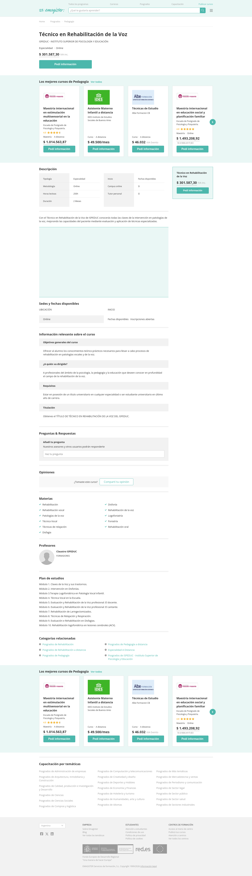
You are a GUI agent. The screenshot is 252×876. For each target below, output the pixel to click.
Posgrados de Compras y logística (57, 806)
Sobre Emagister (90, 829)
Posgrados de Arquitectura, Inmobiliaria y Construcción (62, 778)
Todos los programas (78, 4)
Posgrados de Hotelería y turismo (116, 793)
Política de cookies (134, 838)
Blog (85, 832)
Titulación (49, 407)
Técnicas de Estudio (145, 108)
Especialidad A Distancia (121, 649)
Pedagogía (69, 21)
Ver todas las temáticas (93, 835)
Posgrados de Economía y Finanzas (117, 788)
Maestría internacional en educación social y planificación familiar (192, 112)
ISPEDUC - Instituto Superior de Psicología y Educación (73, 41)
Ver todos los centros (179, 838)
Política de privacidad (136, 835)
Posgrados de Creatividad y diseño (117, 776)
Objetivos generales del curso (60, 342)
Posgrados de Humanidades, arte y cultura (121, 799)
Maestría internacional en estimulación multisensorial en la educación (58, 114)
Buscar (202, 10)
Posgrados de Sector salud (170, 799)
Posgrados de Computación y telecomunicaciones (125, 771)
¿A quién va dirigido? (55, 364)
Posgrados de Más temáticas (172, 771)
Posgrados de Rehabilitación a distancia (64, 649)
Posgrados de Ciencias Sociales (56, 800)
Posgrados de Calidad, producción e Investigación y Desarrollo (66, 787)
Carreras (114, 4)
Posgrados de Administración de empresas (62, 771)
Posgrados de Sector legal (170, 788)
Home (42, 21)
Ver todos (96, 81)
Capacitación (177, 4)
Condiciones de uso (135, 832)
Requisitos (49, 385)
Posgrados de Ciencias (51, 795)
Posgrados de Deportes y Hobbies (116, 782)
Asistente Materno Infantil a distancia (100, 110)
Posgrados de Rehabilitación (58, 644)
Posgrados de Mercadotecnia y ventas (177, 776)
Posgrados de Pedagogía (56, 655)
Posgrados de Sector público (172, 793)
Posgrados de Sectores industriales (175, 804)
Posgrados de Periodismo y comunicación (179, 782)
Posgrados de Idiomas (110, 804)
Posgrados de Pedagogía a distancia (128, 644)
